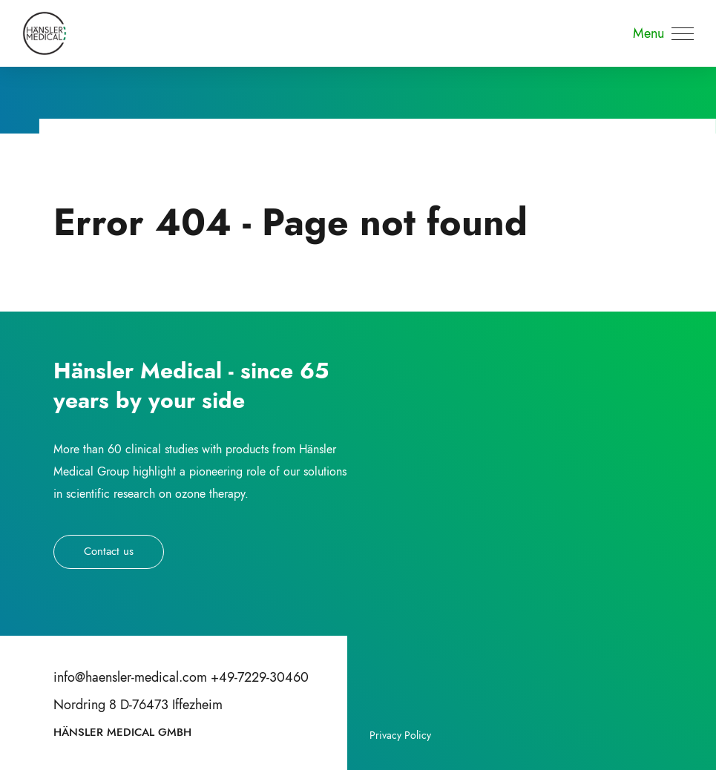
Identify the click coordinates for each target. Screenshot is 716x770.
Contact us (109, 551)
